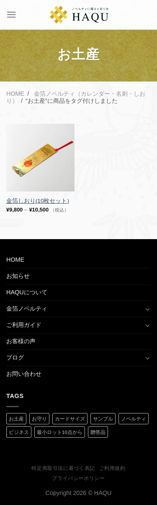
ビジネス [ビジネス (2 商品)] (19, 432)
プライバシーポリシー (78, 478)
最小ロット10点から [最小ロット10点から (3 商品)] (59, 432)
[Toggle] (148, 309)
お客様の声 (21, 341)
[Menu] (11, 14)
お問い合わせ (23, 373)
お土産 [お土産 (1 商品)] (16, 418)
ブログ (15, 357)
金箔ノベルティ (26, 308)
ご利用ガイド (23, 324)
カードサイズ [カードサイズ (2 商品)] (70, 418)
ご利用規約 (112, 468)
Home (15, 93)
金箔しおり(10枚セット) (37, 201)
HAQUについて (26, 292)
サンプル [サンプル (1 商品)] (103, 418)
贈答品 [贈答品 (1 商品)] (98, 432)
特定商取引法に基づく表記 (63, 468)
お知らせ (18, 276)
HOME (15, 259)
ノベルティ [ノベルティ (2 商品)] (133, 418)
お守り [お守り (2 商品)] (39, 418)
